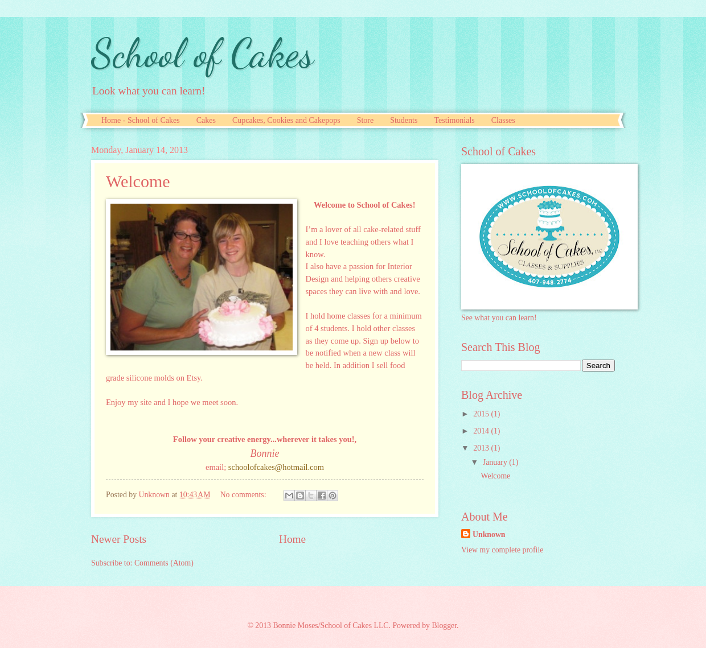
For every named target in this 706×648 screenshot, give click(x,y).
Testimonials (454, 120)
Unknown (489, 534)
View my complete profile (502, 550)
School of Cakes (202, 53)
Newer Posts (118, 539)
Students (403, 120)
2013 (482, 448)
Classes (503, 120)
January (496, 462)
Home (292, 539)
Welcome (138, 181)
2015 (482, 414)
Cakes (206, 120)
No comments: (244, 494)
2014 (482, 431)
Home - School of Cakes (140, 120)
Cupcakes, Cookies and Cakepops (286, 120)
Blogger (444, 625)
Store (365, 120)
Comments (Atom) (164, 563)
